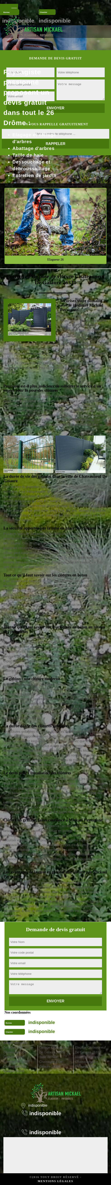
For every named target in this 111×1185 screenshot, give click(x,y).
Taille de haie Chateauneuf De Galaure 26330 (50, 1061)
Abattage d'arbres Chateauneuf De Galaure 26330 (87, 1061)
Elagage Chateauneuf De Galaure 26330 (90, 1050)
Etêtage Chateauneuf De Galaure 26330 (54, 1050)
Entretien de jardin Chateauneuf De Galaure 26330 (16, 1066)
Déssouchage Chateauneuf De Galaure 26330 (14, 1052)
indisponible (41, 1022)
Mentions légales (55, 1181)
